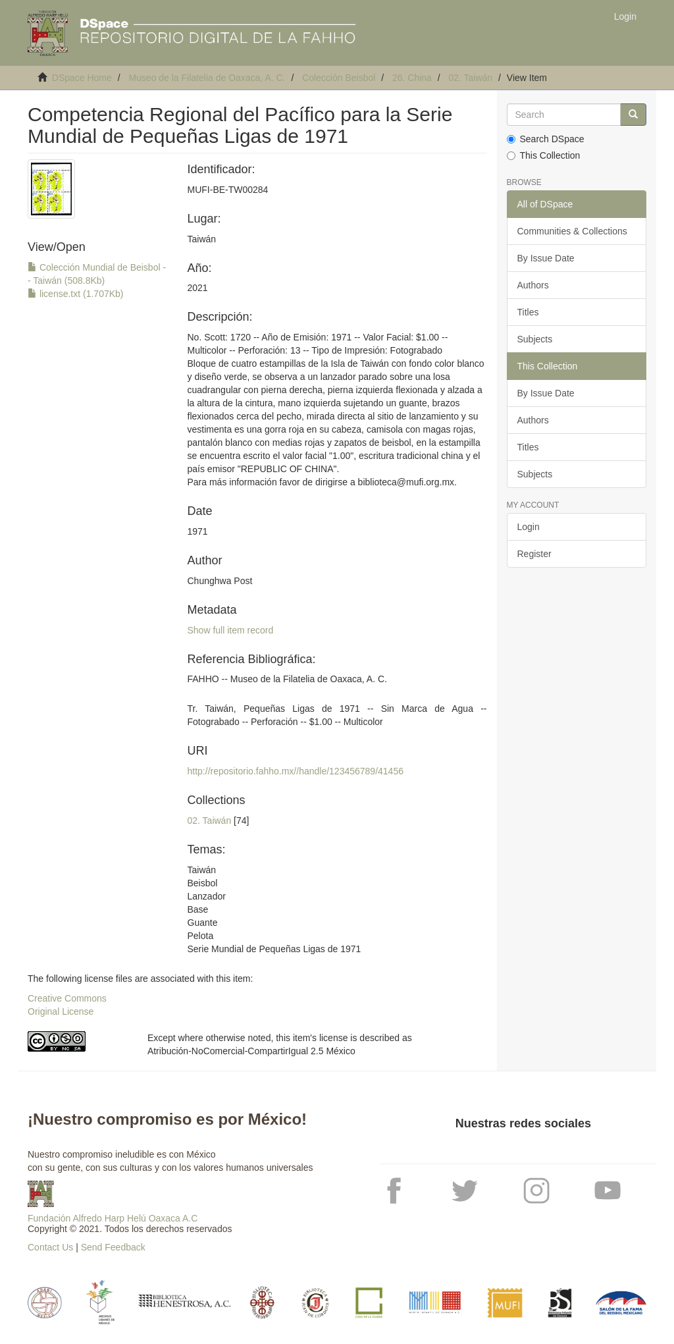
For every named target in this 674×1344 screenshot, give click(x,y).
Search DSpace (545, 139)
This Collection (544, 155)
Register (534, 554)
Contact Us (50, 1247)
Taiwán (202, 239)
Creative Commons (67, 998)
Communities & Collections (572, 231)
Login (528, 527)
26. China (412, 77)
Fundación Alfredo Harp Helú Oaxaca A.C (112, 1218)
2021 (198, 287)
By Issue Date (546, 258)
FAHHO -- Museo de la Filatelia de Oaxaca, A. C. (287, 679)
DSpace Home (82, 77)
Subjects (535, 339)
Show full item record (231, 630)
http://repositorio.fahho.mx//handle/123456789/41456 (295, 771)
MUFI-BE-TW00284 (228, 189)
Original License (60, 1011)
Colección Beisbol (338, 77)
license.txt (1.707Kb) (76, 293)
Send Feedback (113, 1247)
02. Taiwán (470, 77)
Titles (528, 312)
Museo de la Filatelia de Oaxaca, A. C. (206, 77)
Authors (533, 285)
